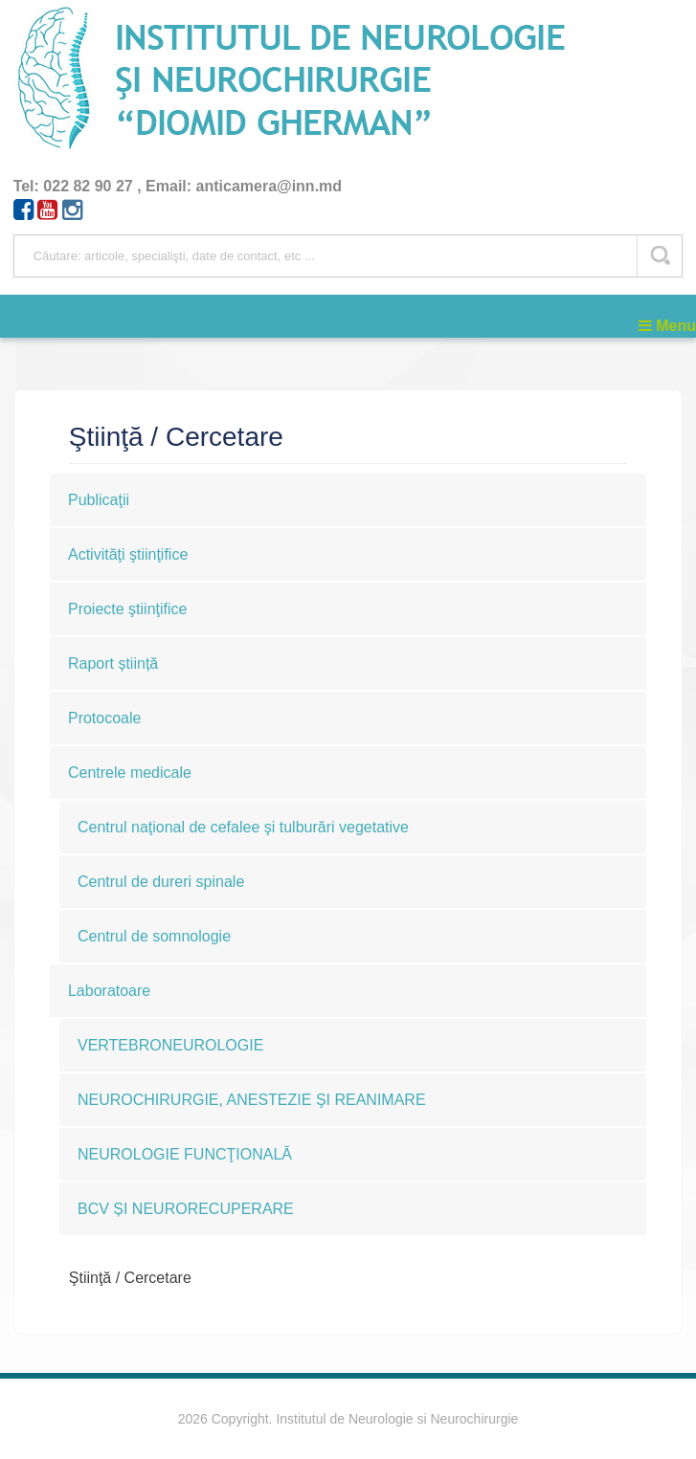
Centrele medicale (129, 772)
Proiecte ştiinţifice (128, 609)
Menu (667, 326)
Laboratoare (109, 991)
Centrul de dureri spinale (161, 881)
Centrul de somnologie (154, 936)
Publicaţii (98, 500)
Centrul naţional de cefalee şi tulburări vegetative (243, 827)
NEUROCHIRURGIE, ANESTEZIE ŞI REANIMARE (252, 1100)
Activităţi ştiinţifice (128, 554)
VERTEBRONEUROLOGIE (170, 1045)
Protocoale (105, 718)
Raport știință (113, 663)
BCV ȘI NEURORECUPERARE (186, 1209)
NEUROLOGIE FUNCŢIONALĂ (185, 1154)
